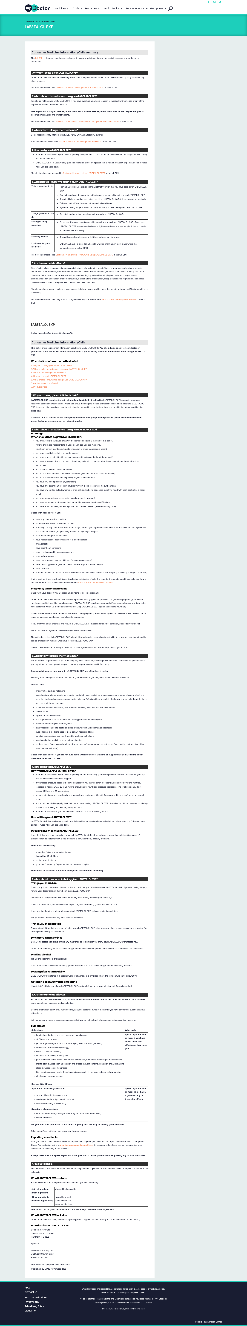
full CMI (38, 58)
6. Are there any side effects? (44, 383)
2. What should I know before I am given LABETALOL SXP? (59, 369)
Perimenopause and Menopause (144, 8)
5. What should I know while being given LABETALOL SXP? (59, 380)
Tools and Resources (84, 8)
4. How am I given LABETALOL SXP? (48, 376)
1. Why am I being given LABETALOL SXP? (51, 365)
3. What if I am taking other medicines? (49, 372)
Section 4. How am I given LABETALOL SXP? (84, 173)
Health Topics (111, 8)
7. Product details (39, 387)
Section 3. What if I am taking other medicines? (80, 141)
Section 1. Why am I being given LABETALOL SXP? (80, 88)
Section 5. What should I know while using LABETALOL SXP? (84, 255)
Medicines (60, 8)
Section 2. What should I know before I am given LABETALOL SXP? (87, 121)
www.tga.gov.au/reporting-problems (76, 1145)
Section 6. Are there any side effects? (118, 299)
